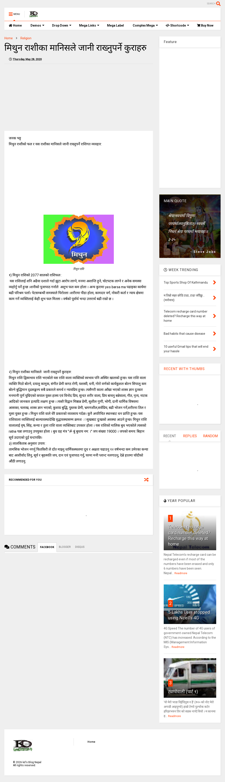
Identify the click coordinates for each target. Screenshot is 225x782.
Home (15, 25)
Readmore (180, 573)
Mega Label (115, 25)
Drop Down (61, 25)
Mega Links (89, 25)
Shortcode (177, 25)
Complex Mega (145, 25)
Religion (25, 38)
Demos (37, 25)
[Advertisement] (41, 98)
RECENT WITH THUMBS (184, 369)
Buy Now (205, 25)
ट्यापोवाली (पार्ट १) (183, 691)
